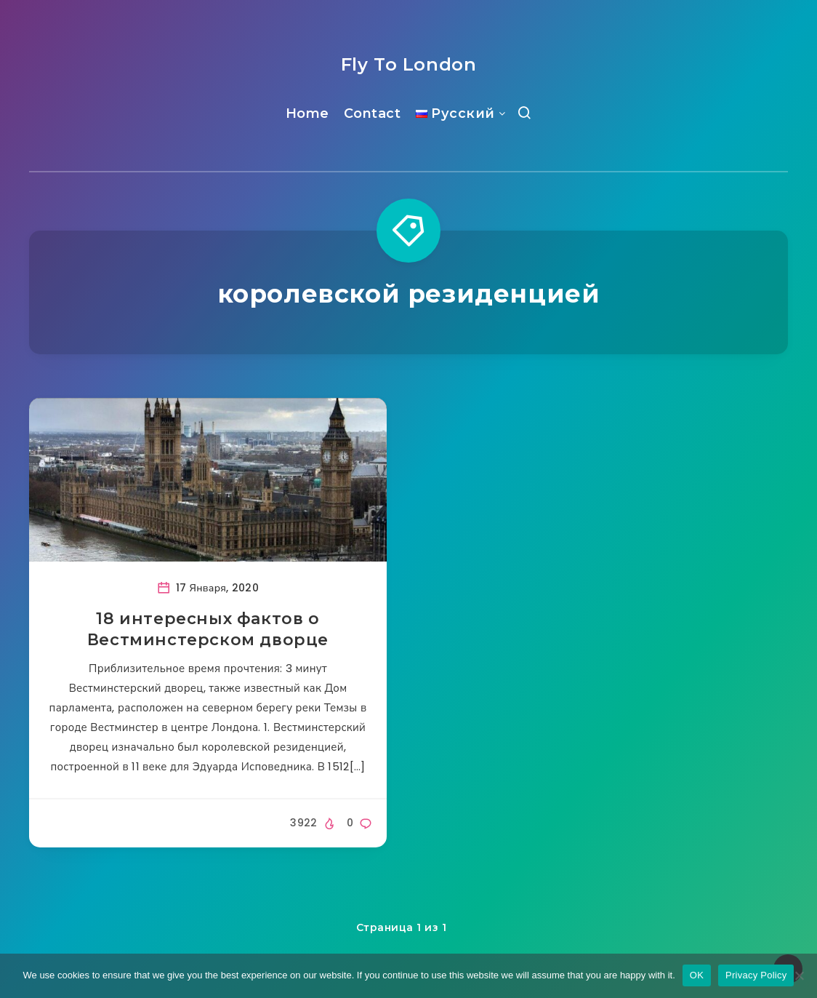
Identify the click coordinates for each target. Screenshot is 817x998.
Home (307, 113)
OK (697, 975)
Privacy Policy (755, 975)
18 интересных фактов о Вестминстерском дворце (208, 629)
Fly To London (409, 64)
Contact (372, 113)
